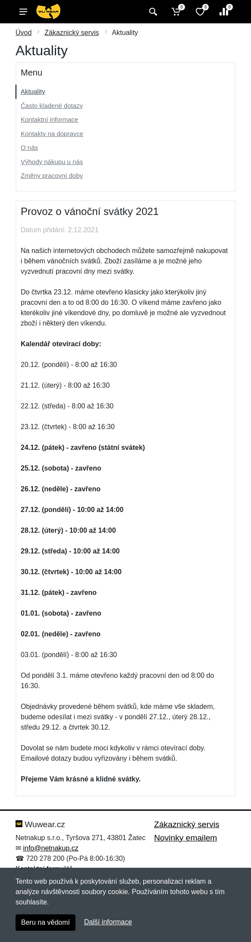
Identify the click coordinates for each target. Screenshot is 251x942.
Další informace (108, 922)
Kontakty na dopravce (52, 133)
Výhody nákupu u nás (52, 161)
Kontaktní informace (49, 119)
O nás (29, 147)
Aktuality (33, 91)
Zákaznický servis (71, 32)
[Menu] (23, 11)
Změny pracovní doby (52, 175)
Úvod (23, 32)
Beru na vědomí (45, 922)
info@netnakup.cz (50, 848)
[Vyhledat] (152, 12)
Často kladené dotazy (52, 105)
